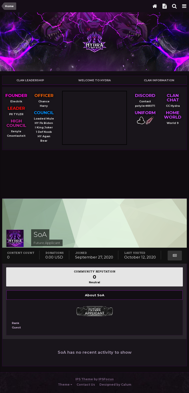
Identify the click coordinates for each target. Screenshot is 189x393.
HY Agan (44, 136)
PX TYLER (16, 114)
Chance (44, 101)
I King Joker (44, 127)
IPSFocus (106, 379)
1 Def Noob (44, 132)
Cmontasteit (16, 135)
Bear (43, 140)
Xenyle (16, 131)
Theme (65, 384)
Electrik (16, 101)
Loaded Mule (44, 118)
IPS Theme (84, 379)
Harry (44, 106)
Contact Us (86, 384)
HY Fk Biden (44, 123)
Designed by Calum (115, 384)
